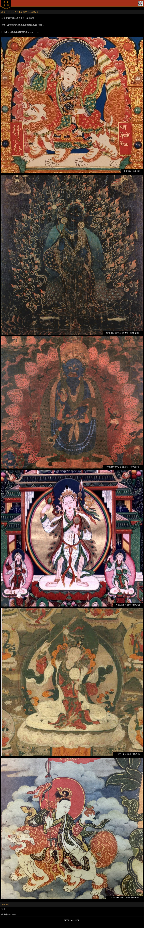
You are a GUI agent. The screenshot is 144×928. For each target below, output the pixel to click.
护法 (3, 909)
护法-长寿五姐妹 (8, 914)
